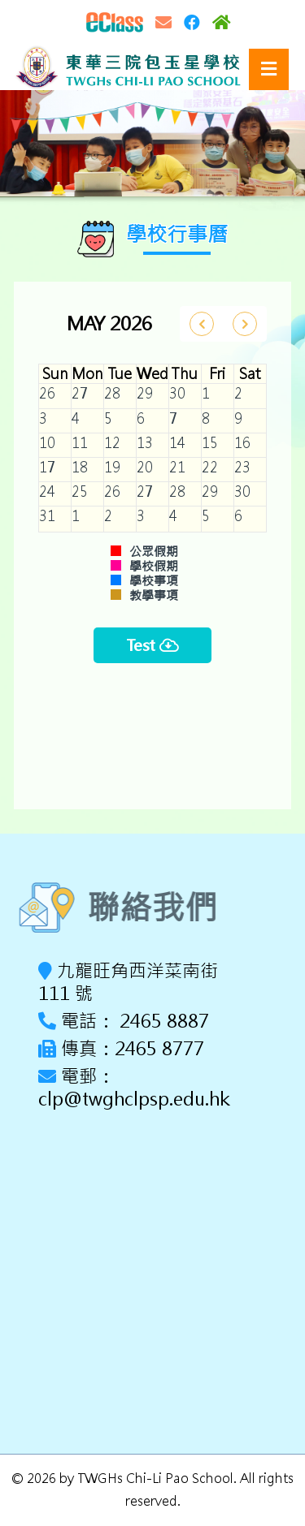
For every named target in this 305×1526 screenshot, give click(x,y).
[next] (245, 324)
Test (152, 645)
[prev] (201, 324)
